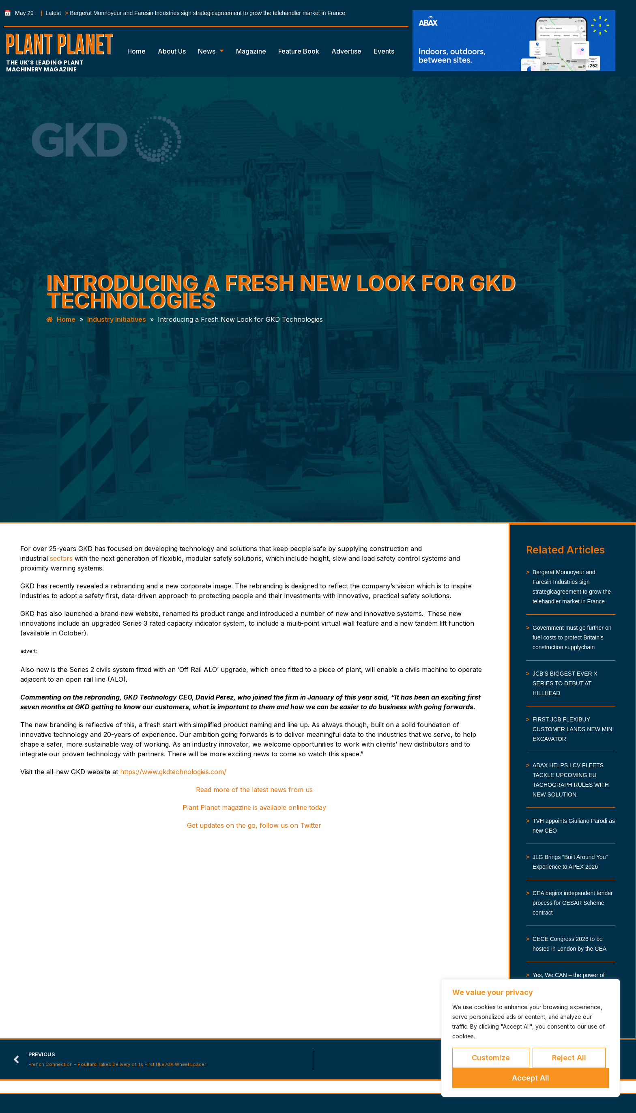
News (211, 51)
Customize (491, 1057)
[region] (530, 1038)
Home (136, 51)
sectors (61, 558)
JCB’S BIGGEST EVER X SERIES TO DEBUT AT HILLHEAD (565, 683)
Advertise (346, 51)
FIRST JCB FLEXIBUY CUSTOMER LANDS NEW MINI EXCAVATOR (573, 729)
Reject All (569, 1057)
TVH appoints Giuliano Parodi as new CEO (574, 826)
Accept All (530, 1078)
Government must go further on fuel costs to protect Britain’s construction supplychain (572, 637)
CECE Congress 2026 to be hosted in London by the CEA (569, 944)
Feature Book (298, 51)
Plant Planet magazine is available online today (254, 807)
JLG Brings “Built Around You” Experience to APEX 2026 (570, 862)
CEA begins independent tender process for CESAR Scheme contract (573, 903)
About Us (172, 51)
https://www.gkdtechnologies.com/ (173, 772)
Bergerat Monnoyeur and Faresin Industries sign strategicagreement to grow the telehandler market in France (207, 13)
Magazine (251, 51)
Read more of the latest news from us (254, 790)
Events (384, 51)
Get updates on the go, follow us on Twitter (254, 825)
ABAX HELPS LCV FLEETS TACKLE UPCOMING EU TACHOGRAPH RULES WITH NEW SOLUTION (571, 780)
